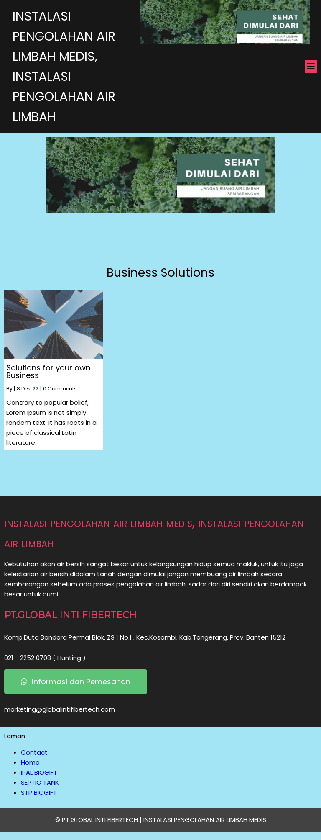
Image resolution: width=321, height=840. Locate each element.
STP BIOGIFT (39, 792)
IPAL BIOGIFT (39, 772)
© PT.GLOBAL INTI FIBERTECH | (99, 819)
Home (30, 762)
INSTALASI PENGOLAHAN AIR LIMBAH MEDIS (204, 819)
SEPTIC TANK (40, 782)
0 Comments (60, 388)
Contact (34, 752)
